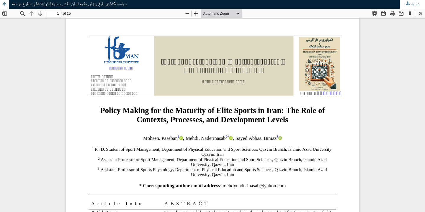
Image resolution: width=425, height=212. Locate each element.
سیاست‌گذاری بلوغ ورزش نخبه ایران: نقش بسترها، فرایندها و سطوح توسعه (69, 4)
